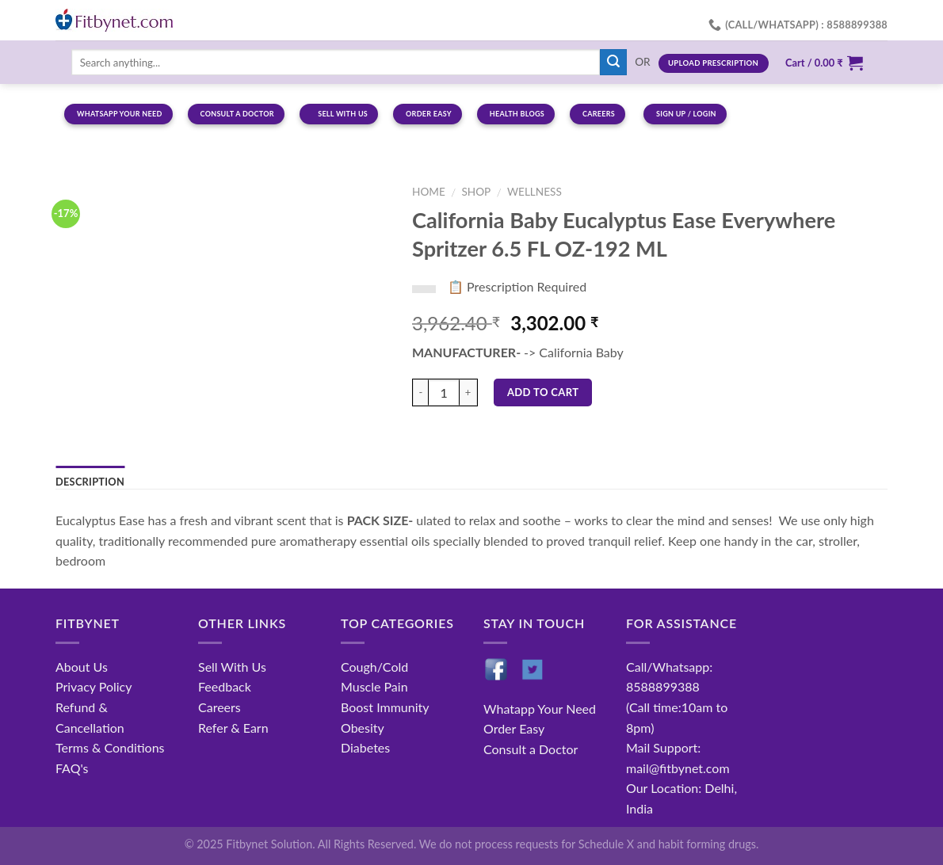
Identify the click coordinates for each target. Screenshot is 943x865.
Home (428, 191)
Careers (219, 706)
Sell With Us (232, 666)
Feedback (224, 686)
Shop (476, 191)
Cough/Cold (374, 666)
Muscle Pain (374, 686)
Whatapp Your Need (539, 708)
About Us (81, 666)
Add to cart (543, 392)
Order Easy (513, 728)
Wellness (534, 191)
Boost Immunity (385, 706)
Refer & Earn (233, 727)
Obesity (362, 727)
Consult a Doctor (530, 748)
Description (89, 481)
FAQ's (72, 767)
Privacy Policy (93, 686)
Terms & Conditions (110, 747)
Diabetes (365, 747)
